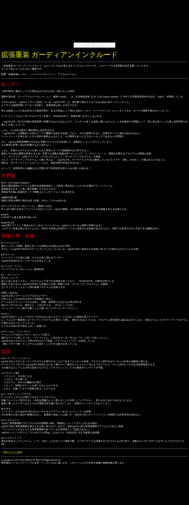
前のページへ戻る (13, 452)
